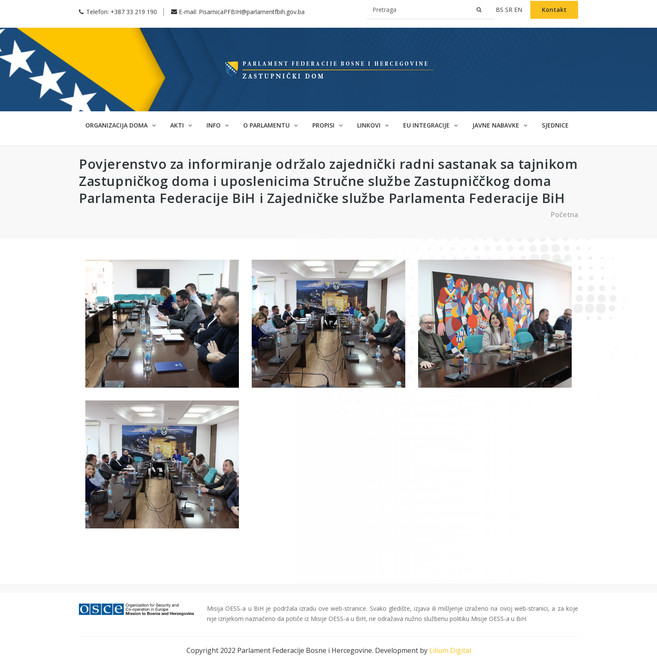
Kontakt (554, 10)
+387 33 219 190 (133, 12)
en (519, 10)
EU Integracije (430, 125)
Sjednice (555, 125)
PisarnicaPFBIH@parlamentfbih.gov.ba (252, 12)
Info (217, 125)
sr (509, 10)
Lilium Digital (450, 650)
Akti (181, 125)
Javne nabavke (499, 125)
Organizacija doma (120, 125)
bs (500, 10)
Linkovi (373, 125)
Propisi (327, 125)
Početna (564, 214)
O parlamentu (270, 125)
